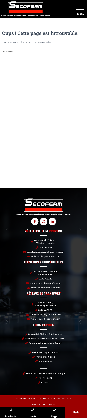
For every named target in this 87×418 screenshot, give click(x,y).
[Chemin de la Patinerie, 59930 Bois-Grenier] (43, 87)
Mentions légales (25, 398)
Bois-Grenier (10, 416)
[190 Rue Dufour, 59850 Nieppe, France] (43, 168)
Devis (76, 412)
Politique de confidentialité (55, 398)
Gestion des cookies (43, 404)
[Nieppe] (54, 410)
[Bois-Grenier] (11, 410)
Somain (32, 416)
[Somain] (32, 410)
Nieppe (54, 416)
